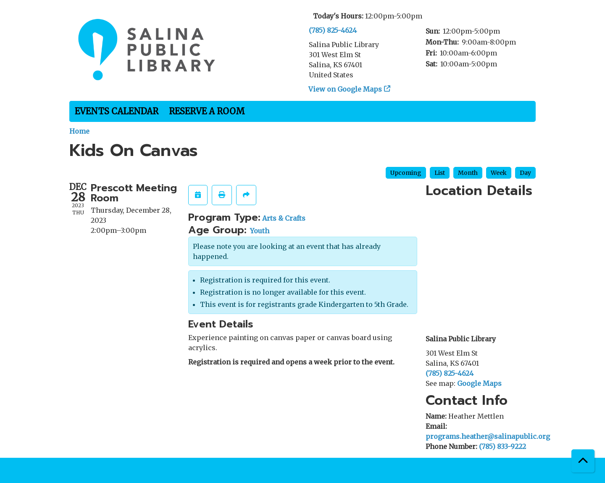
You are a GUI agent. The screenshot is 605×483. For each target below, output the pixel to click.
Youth (259, 231)
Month (468, 173)
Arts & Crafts (283, 218)
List (439, 173)
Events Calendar (116, 111)
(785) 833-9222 (502, 446)
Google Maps (479, 383)
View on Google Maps (345, 89)
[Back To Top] (582, 460)
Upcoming (405, 173)
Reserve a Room (207, 111)
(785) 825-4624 (333, 30)
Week (499, 173)
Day (525, 173)
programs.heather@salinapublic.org (488, 436)
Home (79, 131)
